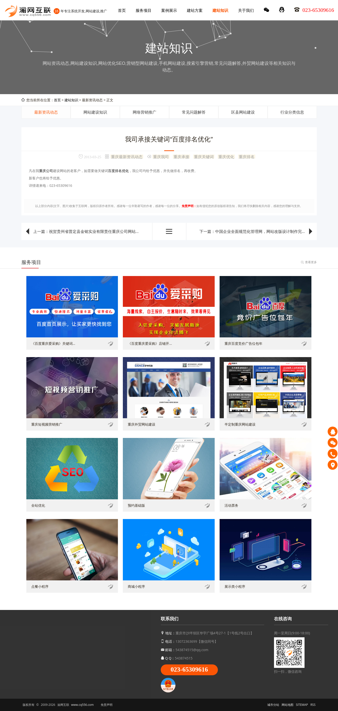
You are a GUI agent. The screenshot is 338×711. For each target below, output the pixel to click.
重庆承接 (181, 156)
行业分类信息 (292, 112)
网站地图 (287, 705)
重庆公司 (46, 170)
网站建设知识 (95, 112)
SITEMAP (302, 705)
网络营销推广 (144, 112)
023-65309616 (189, 669)
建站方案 (195, 10)
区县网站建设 (243, 112)
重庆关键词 (204, 156)
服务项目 (143, 10)
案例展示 (169, 10)
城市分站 (273, 705)
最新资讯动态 (46, 112)
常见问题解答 (194, 112)
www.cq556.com (82, 705)
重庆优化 (226, 156)
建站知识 (220, 10)
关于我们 (246, 10)
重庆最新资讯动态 (127, 156)
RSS (313, 705)
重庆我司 (161, 156)
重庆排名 (247, 156)
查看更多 (311, 262)
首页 (122, 10)
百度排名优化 (118, 170)
